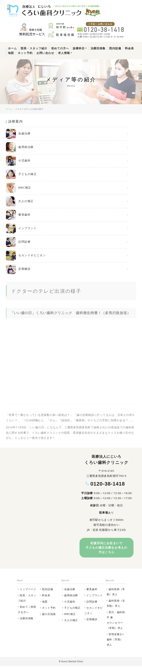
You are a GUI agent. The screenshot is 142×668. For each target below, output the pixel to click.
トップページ (28, 591)
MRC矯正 (67, 188)
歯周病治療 (67, 147)
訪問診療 (67, 242)
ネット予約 (25, 53)
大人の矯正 (67, 201)
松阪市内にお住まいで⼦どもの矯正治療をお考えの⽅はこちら (106, 548)
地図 (11, 53)
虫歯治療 (67, 134)
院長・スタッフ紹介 (34, 48)
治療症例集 (98, 48)
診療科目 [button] (79, 48)
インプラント (67, 228)
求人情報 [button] (64, 53)
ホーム (12, 48)
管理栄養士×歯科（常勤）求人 (115, 641)
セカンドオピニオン (67, 255)
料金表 (129, 48)
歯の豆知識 (49, 616)
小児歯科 (67, 161)
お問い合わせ (45, 53)
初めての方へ (60, 48)
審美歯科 (67, 215)
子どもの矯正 (67, 174)
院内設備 (115, 48)
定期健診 (67, 269)
